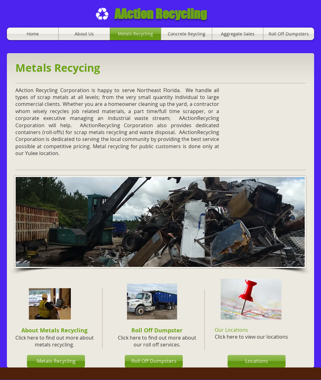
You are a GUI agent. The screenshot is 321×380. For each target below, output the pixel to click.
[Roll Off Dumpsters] (154, 361)
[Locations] (257, 361)
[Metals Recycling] (56, 361)
